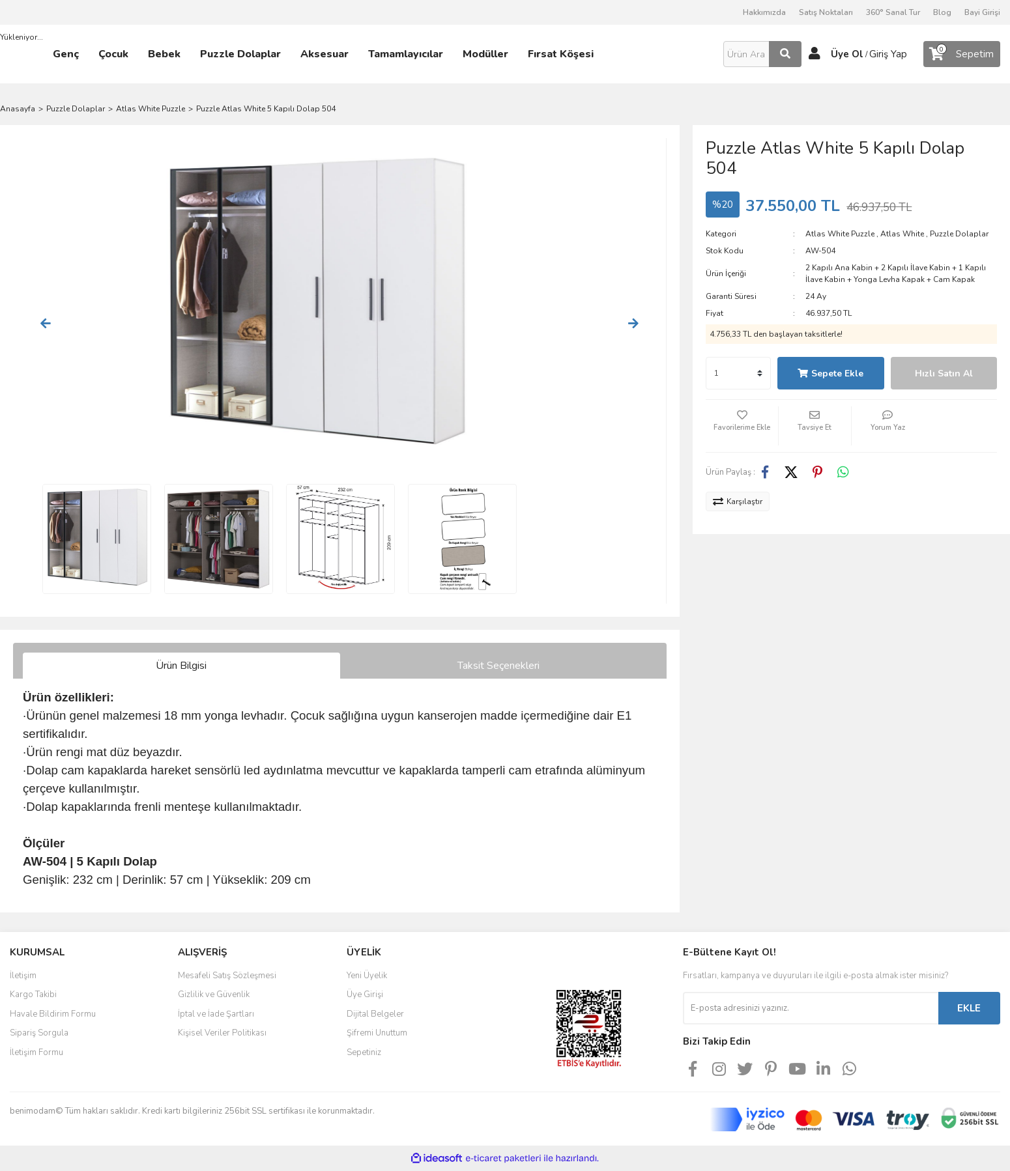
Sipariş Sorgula (39, 1033)
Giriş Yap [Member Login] (888, 54)
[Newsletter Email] (810, 1008)
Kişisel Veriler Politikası (222, 1033)
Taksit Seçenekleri (498, 665)
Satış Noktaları (826, 12)
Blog (942, 12)
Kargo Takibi (33, 994)
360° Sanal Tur (893, 12)
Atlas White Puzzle (839, 234)
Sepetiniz (364, 1052)
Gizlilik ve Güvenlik (214, 994)
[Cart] (961, 54)
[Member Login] (814, 54)
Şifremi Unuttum (377, 1033)
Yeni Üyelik (367, 975)
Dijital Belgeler (375, 1014)
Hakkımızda (764, 12)
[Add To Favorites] (742, 425)
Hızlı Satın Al (944, 373)
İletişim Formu (36, 1052)
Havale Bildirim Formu (53, 1014)
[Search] (762, 54)
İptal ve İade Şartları (216, 1014)
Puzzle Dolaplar (959, 234)
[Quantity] (738, 373)
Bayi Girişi (982, 12)
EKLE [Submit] (969, 1008)
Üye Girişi (365, 994)
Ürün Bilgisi (181, 665)
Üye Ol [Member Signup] (847, 54)
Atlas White (902, 234)
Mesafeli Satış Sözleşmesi (227, 975)
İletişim (23, 975)
